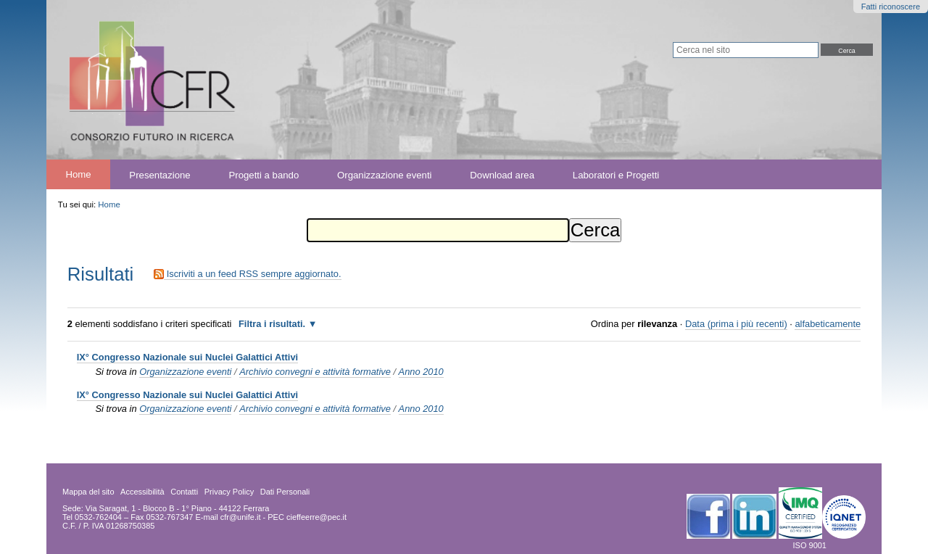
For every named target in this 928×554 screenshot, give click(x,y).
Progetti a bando (263, 174)
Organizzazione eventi (384, 174)
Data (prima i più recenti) (736, 323)
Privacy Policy (229, 491)
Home (78, 174)
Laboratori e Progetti (616, 174)
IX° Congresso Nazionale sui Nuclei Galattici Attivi (188, 357)
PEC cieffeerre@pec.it (307, 517)
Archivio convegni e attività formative (315, 371)
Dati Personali (285, 491)
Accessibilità (142, 491)
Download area (502, 174)
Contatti (184, 491)
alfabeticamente (828, 323)
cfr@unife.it (240, 517)
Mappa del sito (88, 491)
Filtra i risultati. (272, 323)
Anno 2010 (421, 371)
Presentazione (159, 174)
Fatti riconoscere (890, 6)
